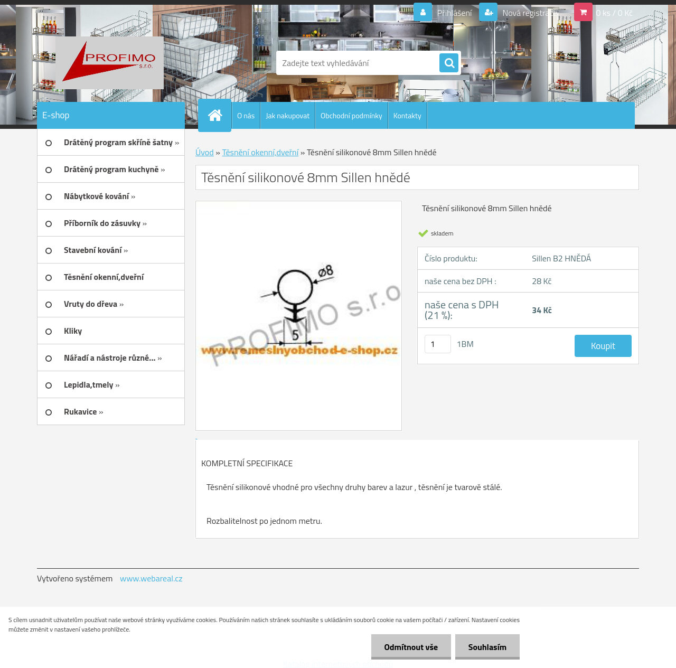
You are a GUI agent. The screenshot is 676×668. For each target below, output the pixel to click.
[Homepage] (219, 115)
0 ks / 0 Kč (614, 12)
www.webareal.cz (151, 578)
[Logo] (109, 62)
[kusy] (438, 344)
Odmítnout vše (411, 647)
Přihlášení (454, 12)
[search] (448, 63)
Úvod (204, 152)
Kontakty (407, 115)
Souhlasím (487, 647)
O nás (246, 115)
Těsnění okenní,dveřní (260, 152)
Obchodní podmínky (351, 115)
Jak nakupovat (287, 115)
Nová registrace (529, 12)
